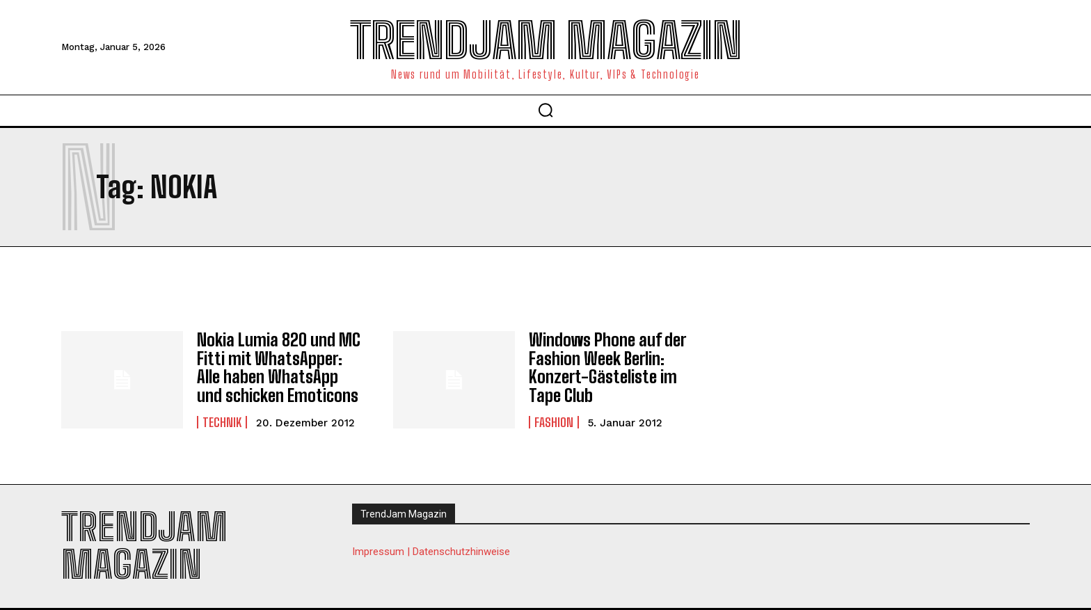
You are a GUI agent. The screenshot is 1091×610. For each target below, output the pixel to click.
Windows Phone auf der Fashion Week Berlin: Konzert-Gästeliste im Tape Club (606, 367)
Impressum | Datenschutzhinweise (431, 551)
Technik (221, 421)
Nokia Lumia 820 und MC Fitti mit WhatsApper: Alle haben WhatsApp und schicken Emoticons (278, 367)
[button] (545, 110)
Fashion (553, 421)
